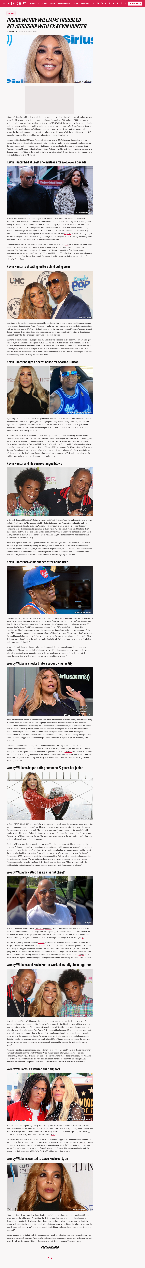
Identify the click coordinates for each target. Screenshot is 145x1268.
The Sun (32, 1056)
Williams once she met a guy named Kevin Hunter (53, 129)
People (81, 954)
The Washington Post (64, 621)
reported (29, 1145)
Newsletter (135, 3)
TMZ (16, 844)
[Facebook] (94, 4)
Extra (29, 1235)
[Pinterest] (110, 4)
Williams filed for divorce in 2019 (48, 140)
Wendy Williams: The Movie (54, 149)
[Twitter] (106, 4)
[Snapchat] (117, 4)
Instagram (88, 922)
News (32, 3)
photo (66, 244)
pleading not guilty (38, 546)
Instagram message (47, 827)
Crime (76, 3)
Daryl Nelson (13, 31)
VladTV (41, 942)
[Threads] (121, 4)
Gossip (52, 3)
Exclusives (42, 3)
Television (11, 13)
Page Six (37, 862)
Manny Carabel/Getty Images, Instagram (79, 412)
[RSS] (125, 4)
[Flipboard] (113, 4)
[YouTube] (98, 4)
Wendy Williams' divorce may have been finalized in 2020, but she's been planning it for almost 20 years (48, 1215)
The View (68, 751)
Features (85, 3)
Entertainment (64, 3)
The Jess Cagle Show (43, 929)
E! (86, 630)
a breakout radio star (49, 120)
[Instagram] (102, 4)
